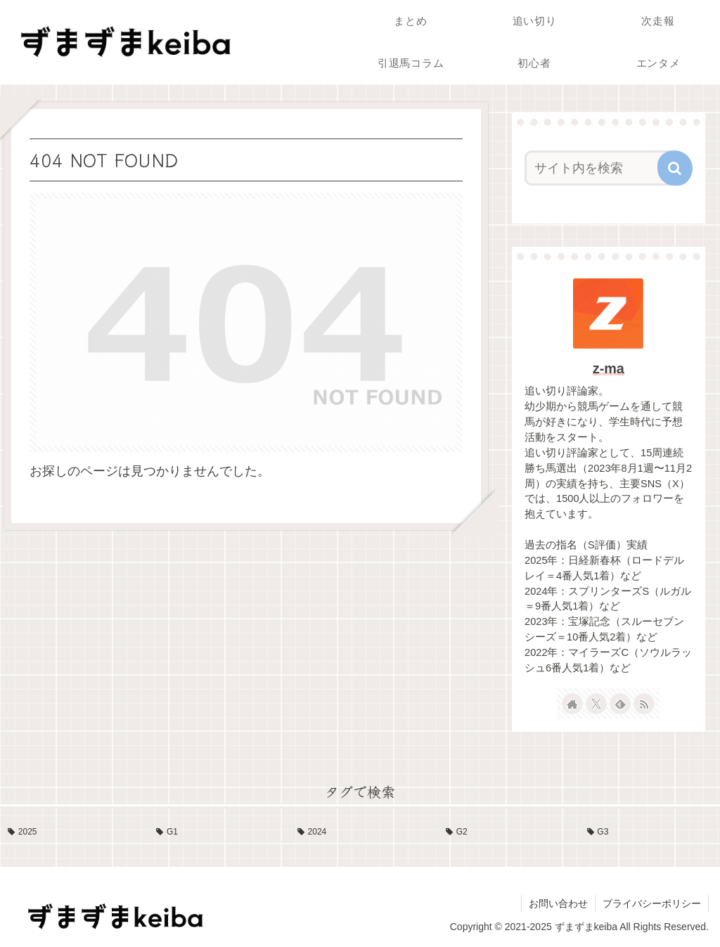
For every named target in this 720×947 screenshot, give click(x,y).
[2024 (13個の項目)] (364, 832)
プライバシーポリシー (652, 903)
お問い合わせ (558, 903)
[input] (602, 168)
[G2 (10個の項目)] (508, 832)
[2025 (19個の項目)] (74, 832)
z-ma (608, 368)
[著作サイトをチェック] (572, 704)
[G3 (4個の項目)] (650, 832)
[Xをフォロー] (596, 704)
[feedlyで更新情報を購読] (620, 704)
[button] (675, 168)
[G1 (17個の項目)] (219, 832)
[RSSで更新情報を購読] (644, 704)
